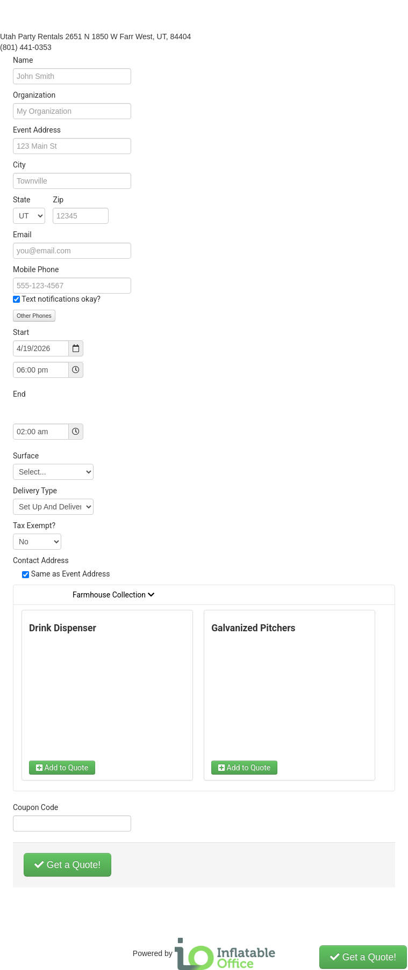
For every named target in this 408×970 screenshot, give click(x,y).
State (38, 199)
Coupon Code (35, 807)
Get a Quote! (67, 864)
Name (23, 60)
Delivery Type (35, 490)
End (19, 394)
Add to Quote (62, 767)
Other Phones (34, 315)
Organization (34, 95)
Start (21, 332)
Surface (26, 455)
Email (22, 234)
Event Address (37, 130)
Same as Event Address (70, 574)
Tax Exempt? (34, 525)
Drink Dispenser (62, 628)
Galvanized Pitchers (253, 628)
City (19, 165)
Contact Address (41, 560)
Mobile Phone (36, 269)
